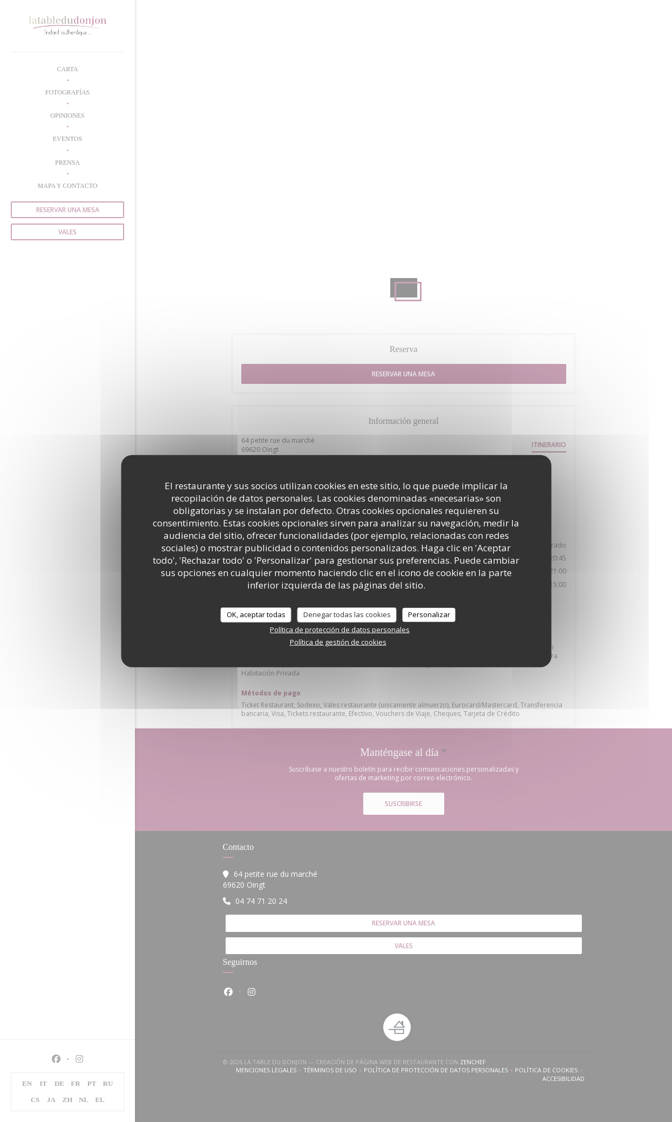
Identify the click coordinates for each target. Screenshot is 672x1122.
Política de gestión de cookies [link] (338, 641)
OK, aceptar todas (256, 614)
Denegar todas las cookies (347, 614)
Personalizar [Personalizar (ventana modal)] (429, 614)
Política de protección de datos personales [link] (340, 629)
